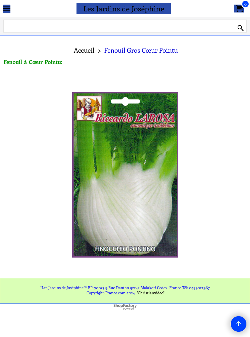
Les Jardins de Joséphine (123, 8)
